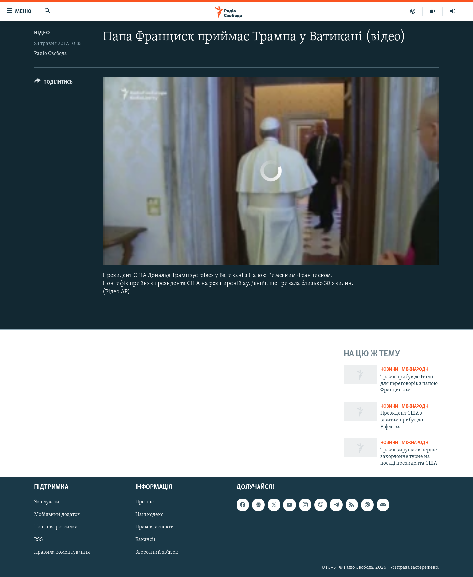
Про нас (144, 502)
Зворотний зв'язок (156, 552)
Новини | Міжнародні (405, 369)
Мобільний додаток (57, 514)
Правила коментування (62, 552)
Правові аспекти (154, 527)
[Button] (53, 83)
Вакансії (145, 539)
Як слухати (46, 502)
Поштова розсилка (56, 527)
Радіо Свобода (50, 53)
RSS (38, 539)
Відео (42, 33)
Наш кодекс (149, 514)
